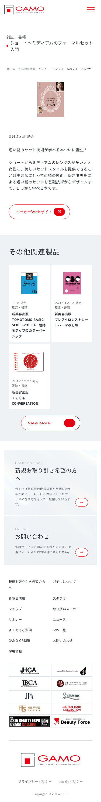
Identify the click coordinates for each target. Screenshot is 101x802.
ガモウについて (64, 581)
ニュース (59, 619)
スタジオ (59, 598)
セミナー (15, 619)
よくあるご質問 (20, 629)
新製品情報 (28, 69)
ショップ (15, 608)
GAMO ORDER (19, 640)
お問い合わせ (63, 640)
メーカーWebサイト (40, 212)
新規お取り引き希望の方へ (27, 584)
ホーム (11, 69)
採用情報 (15, 651)
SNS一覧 (59, 629)
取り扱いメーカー (66, 608)
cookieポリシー (70, 781)
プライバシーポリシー (35, 781)
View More (51, 423)
